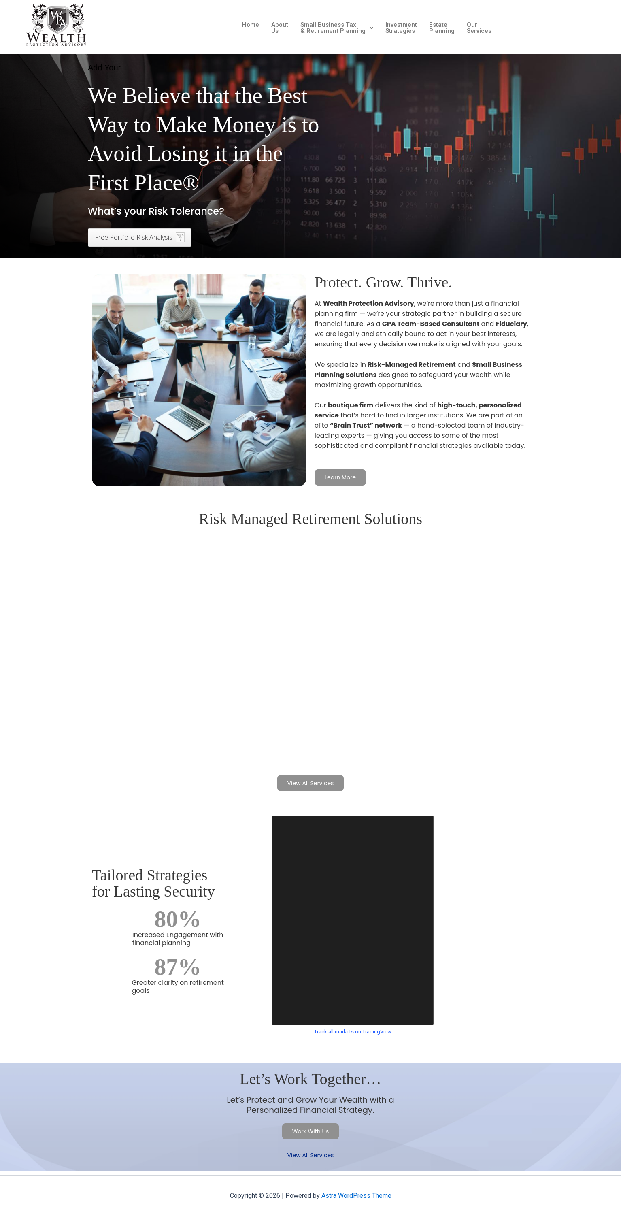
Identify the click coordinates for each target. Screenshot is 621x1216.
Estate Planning (442, 27)
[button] (336, 28)
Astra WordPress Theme (356, 1195)
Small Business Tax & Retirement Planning (336, 27)
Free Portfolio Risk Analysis (133, 237)
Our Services (479, 27)
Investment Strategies (401, 27)
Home (250, 24)
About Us (279, 27)
